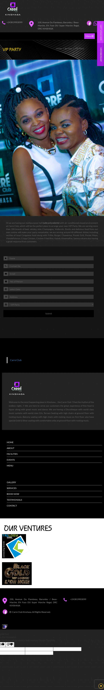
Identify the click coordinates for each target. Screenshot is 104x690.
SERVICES (11, 488)
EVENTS (11, 459)
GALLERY (11, 482)
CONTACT (12, 505)
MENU (10, 465)
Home (59, 48)
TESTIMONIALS (14, 499)
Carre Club (16, 360)
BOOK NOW (13, 494)
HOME (10, 442)
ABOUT (10, 448)
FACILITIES (12, 454)
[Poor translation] (10, 644)
